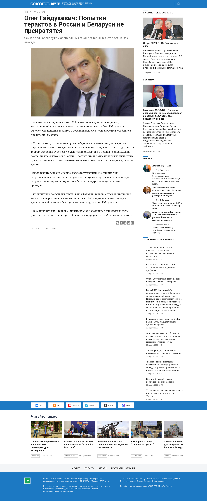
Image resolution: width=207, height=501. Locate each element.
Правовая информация (123, 468)
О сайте (76, 468)
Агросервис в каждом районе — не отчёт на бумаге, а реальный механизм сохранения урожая (166, 216)
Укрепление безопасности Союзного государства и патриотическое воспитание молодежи (160, 251)
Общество (102, 456)
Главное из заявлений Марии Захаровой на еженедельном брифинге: (160, 267)
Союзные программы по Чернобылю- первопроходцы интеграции (45, 446)
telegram (91, 405)
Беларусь (35, 228)
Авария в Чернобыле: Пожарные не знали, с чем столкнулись (112, 444)
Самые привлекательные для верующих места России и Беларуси (178, 444)
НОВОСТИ (28, 12)
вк (39, 405)
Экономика (136, 456)
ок (56, 405)
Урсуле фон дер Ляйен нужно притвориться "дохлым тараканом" (164, 352)
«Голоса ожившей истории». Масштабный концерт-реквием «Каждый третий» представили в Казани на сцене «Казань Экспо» (163, 366)
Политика (148, 80)
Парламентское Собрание (158, 13)
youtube (73, 405)
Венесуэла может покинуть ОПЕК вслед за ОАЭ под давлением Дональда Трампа (163, 321)
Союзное (35, 456)
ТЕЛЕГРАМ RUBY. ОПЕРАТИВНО (158, 239)
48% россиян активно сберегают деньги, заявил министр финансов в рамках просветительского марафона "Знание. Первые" (164, 337)
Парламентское (71, 456)
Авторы (103, 468)
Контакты (89, 468)
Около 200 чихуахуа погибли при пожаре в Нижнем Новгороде (163, 280)
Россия (45, 228)
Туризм (167, 456)
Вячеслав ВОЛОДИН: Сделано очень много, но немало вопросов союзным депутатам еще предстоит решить (162, 114)
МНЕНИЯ (147, 158)
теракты (54, 228)
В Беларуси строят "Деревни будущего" (142, 443)
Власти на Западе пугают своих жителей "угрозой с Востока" (78, 444)
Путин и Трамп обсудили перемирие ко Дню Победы (160, 380)
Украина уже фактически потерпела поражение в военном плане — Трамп (164, 393)
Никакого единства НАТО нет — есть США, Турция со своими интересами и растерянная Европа (166, 191)
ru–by (108, 405)
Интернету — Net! (161, 165)
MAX (126, 405)
